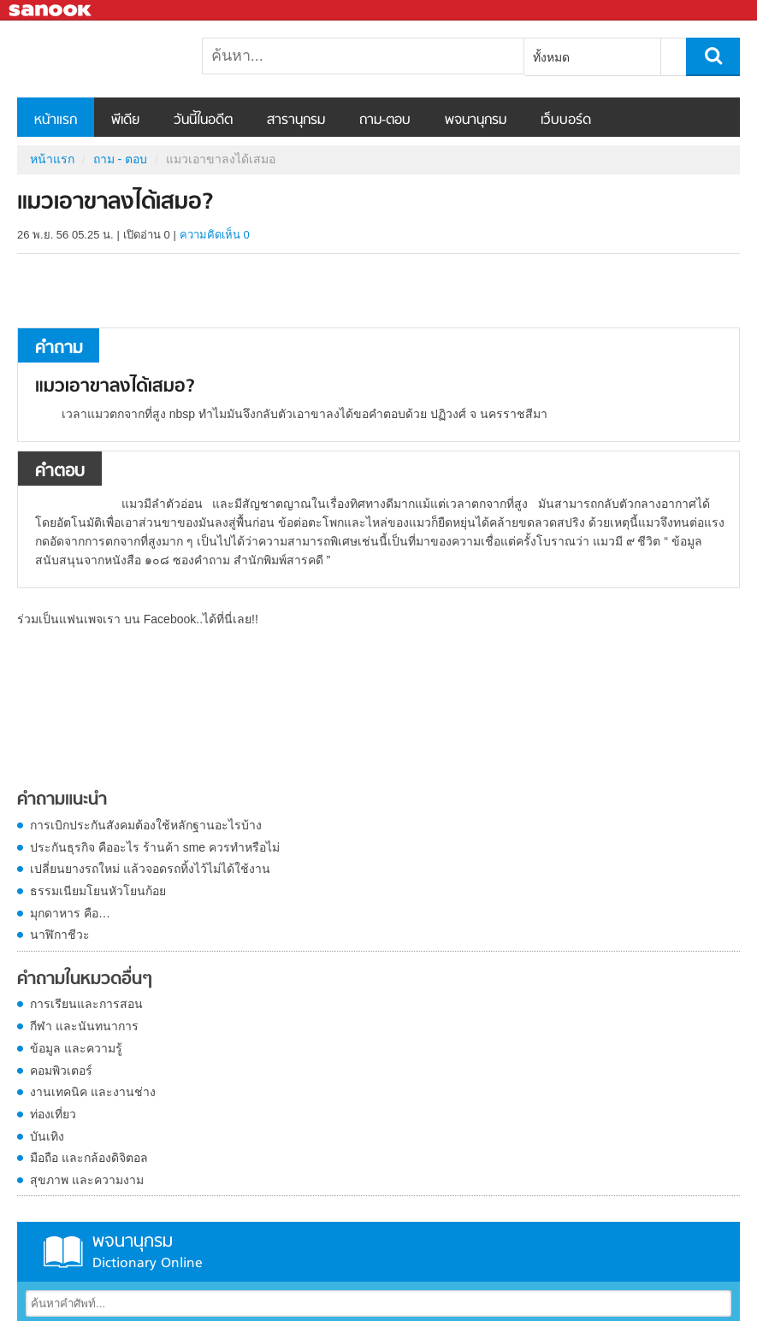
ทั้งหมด (551, 57)
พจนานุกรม (475, 120)
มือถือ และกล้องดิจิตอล (89, 1158)
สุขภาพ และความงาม (87, 1180)
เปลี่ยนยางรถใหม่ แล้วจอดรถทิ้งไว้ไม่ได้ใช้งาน (150, 869)
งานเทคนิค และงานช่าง (93, 1092)
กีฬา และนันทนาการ (84, 1026)
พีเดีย (125, 120)
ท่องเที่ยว (53, 1114)
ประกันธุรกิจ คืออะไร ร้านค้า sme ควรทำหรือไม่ (155, 847)
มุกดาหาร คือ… (70, 913)
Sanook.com (51, 10)
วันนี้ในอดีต (203, 120)
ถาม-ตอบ (385, 120)
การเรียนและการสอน (86, 1004)
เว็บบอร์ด (566, 120)
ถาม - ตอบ (120, 159)
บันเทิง (47, 1136)
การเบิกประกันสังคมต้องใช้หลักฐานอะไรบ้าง (146, 825)
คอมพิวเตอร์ (61, 1070)
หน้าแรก (55, 120)
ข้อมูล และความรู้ (76, 1048)
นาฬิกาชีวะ (60, 934)
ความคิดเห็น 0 (215, 234)
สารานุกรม (296, 120)
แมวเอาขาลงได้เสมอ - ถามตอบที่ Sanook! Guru (107, 59)
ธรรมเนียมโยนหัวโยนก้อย (98, 891)
